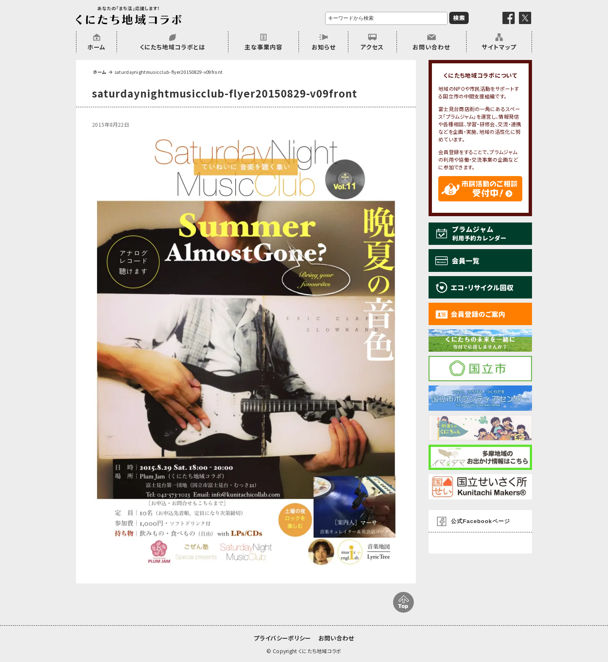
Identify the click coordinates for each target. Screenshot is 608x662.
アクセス (372, 47)
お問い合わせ (431, 47)
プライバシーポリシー (282, 638)
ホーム (96, 47)
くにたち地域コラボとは (172, 47)
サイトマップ (499, 47)
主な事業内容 (263, 47)
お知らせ (324, 47)
